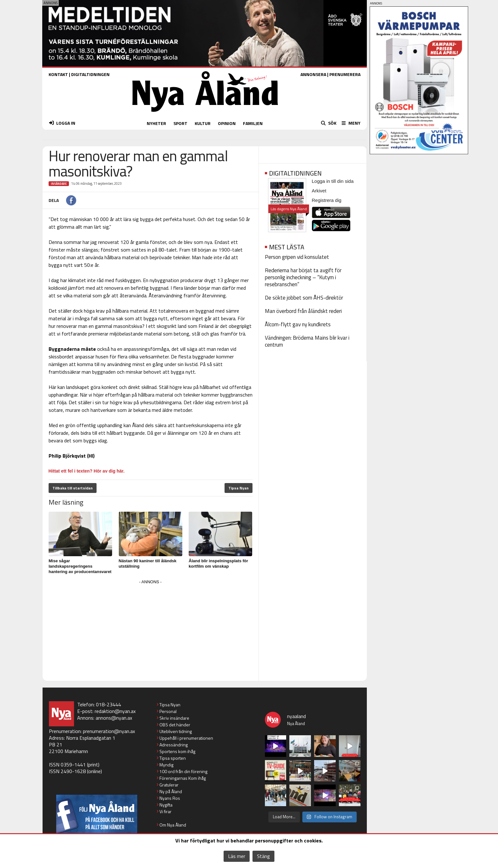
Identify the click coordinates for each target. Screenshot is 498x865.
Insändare (59, 184)
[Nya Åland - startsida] (205, 113)
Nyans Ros (169, 798)
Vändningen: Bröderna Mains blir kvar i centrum (307, 341)
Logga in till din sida (333, 181)
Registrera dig (326, 200)
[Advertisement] (150, 630)
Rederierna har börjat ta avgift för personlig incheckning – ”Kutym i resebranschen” (303, 277)
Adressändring (173, 744)
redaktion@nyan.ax (115, 711)
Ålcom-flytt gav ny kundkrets (298, 324)
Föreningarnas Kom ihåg (182, 778)
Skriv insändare (174, 718)
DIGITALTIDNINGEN (90, 74)
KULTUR (203, 123)
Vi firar (165, 811)
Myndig (166, 764)
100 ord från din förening (183, 771)
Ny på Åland (170, 791)
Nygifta (165, 804)
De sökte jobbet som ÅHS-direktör (304, 298)
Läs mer (236, 856)
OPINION (227, 123)
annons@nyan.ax (114, 718)
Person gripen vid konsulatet (297, 257)
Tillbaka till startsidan (72, 488)
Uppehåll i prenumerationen (186, 738)
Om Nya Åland (172, 824)
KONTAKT (58, 74)
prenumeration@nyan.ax (109, 731)
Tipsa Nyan (238, 488)
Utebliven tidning (175, 731)
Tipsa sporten (172, 758)
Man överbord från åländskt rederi (303, 311)
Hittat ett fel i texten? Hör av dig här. (87, 471)
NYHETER (156, 123)
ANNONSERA (313, 74)
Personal (168, 711)
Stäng (263, 856)
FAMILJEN (253, 123)
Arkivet (319, 190)
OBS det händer (174, 724)
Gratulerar (168, 784)
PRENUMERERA (344, 74)
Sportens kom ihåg (177, 751)
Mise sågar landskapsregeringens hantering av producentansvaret (80, 566)
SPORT (180, 123)
